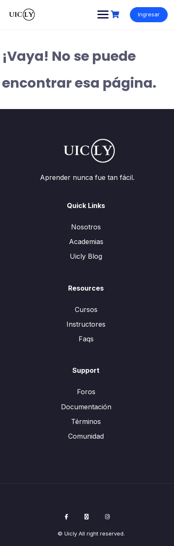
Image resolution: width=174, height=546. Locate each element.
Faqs (86, 339)
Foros (86, 391)
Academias (86, 241)
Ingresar (149, 14)
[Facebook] (66, 516)
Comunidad (86, 436)
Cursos (86, 309)
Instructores (85, 324)
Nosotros (86, 227)
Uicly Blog (86, 256)
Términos (86, 421)
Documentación (86, 407)
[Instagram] (107, 516)
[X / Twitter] (86, 516)
